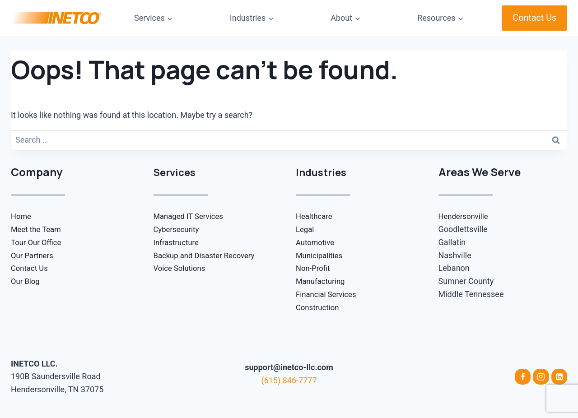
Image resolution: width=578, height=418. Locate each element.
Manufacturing (322, 281)
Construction (319, 307)
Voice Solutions (182, 268)
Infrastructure (178, 242)
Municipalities (321, 255)
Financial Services (328, 294)
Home (22, 216)
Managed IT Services (191, 216)
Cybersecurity (178, 229)
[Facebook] (521, 377)
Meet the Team (38, 229)
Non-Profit (314, 268)
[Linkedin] (559, 377)
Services (176, 171)
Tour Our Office (38, 242)
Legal (306, 229)
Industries (323, 171)
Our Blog (26, 281)
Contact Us (534, 18)
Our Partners (33, 255)
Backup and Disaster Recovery (208, 255)
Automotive (316, 242)
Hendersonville (465, 216)
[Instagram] (540, 377)
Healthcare (315, 216)
